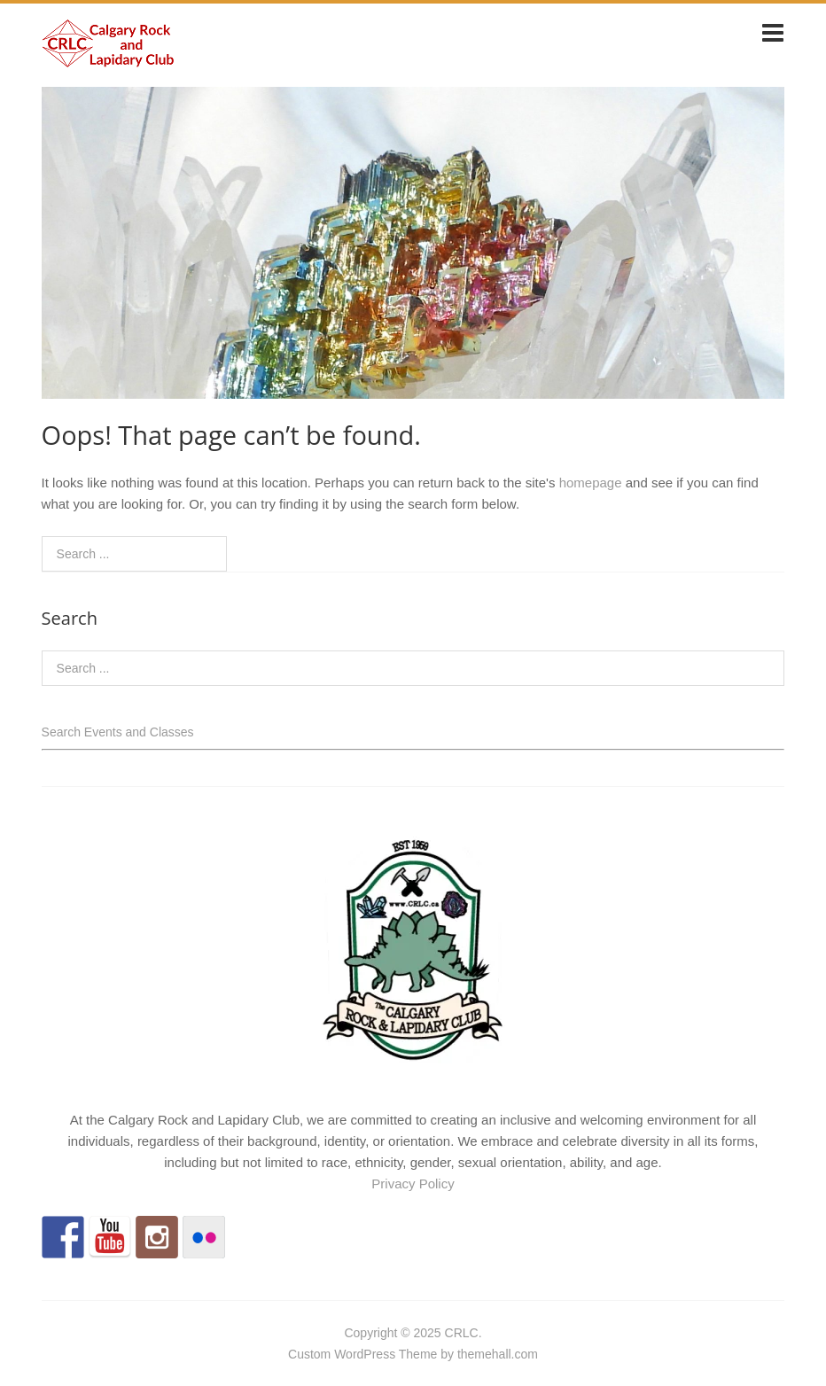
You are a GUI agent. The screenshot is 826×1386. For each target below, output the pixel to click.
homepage (590, 482)
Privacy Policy (412, 1183)
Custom (309, 1354)
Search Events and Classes (118, 732)
